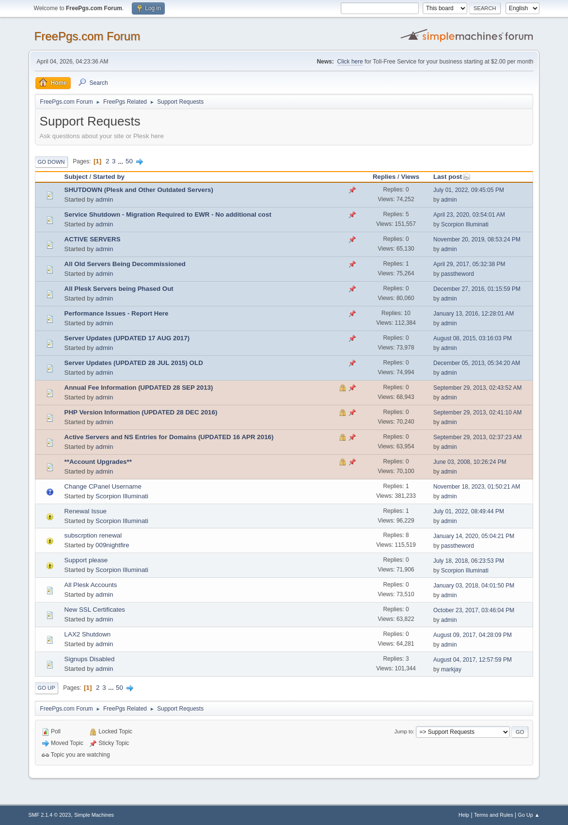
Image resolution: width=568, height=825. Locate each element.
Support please (86, 560)
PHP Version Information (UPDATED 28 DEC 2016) (141, 412)
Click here (350, 61)
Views (410, 176)
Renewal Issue (85, 511)
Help (463, 815)
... (121, 161)
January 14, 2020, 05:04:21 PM (473, 536)
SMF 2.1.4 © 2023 (50, 815)
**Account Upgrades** (98, 461)
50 (129, 161)
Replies (384, 176)
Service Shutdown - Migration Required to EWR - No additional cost (167, 214)
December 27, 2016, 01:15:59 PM (477, 289)
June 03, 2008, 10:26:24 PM (469, 462)
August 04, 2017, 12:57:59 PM (472, 659)
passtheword (457, 273)
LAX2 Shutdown (87, 634)
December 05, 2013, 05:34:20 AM (476, 363)
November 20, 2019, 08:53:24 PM (477, 239)
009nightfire (112, 545)
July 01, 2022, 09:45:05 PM (468, 190)
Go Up (46, 688)
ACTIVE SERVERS (92, 239)
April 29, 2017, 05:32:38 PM (469, 264)
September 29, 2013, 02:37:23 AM (477, 437)
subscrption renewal (93, 535)
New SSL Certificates (94, 609)
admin (104, 199)
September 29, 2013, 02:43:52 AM (477, 387)
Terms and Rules (493, 815)
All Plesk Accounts (90, 584)
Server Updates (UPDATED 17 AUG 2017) (127, 338)
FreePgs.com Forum (87, 36)
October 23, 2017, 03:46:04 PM (473, 610)
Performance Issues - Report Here (116, 313)
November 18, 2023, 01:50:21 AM (476, 486)
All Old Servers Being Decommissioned (125, 264)
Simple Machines (94, 815)
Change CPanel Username (103, 486)
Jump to (403, 731)
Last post (452, 176)
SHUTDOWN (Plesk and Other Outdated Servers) (138, 189)
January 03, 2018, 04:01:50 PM (473, 585)
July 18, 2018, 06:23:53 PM (468, 560)
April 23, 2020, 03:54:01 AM (469, 214)
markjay (451, 669)
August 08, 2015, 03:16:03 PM (472, 338)
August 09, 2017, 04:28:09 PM (472, 635)
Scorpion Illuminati (465, 224)
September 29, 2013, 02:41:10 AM (477, 412)
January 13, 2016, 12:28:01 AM (473, 313)
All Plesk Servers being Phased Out (119, 288)
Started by (109, 176)
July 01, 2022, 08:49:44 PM (468, 511)
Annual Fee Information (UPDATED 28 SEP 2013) (138, 387)
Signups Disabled (89, 659)
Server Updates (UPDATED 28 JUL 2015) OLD (133, 362)
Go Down (51, 162)
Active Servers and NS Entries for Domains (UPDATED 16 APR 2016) (169, 437)
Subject (76, 176)
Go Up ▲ (529, 815)
